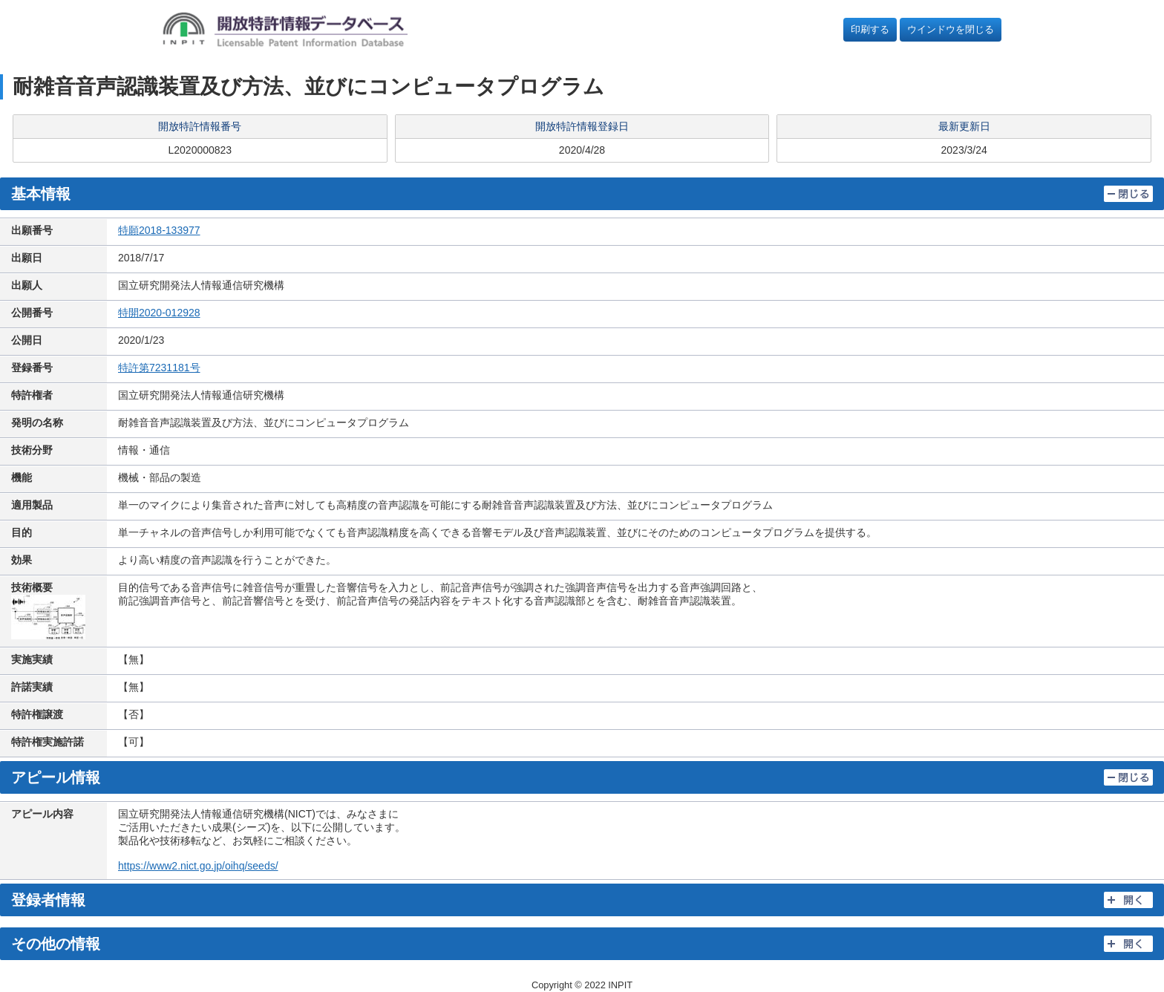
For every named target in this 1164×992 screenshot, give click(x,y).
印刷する (870, 29)
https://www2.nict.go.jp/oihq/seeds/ (198, 866)
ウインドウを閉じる (950, 29)
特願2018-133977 (159, 230)
